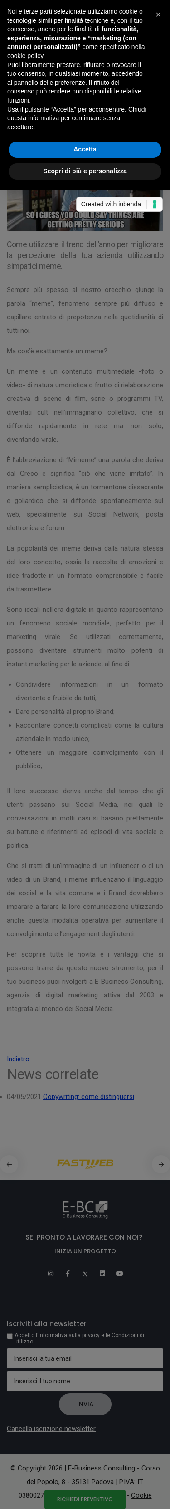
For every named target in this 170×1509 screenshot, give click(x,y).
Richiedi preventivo (85, 1499)
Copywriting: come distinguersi (88, 1097)
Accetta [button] (85, 149)
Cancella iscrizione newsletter (51, 1429)
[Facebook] (68, 1273)
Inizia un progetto (85, 1251)
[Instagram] (51, 1273)
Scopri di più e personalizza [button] (84, 171)
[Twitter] (85, 1273)
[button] (161, 1164)
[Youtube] (119, 1273)
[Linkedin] (102, 1273)
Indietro (18, 1059)
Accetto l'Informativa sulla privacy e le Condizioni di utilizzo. (79, 1338)
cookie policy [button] (25, 55)
